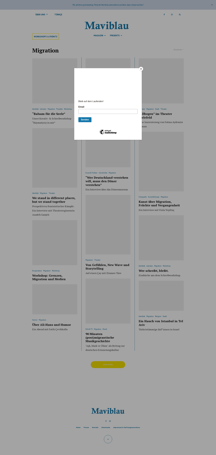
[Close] (141, 69)
